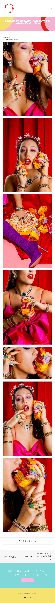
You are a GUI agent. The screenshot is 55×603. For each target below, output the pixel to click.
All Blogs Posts (27, 556)
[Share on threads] (23, 541)
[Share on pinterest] (25, 541)
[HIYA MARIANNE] (9, 8)
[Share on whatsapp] (30, 541)
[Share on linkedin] (27, 541)
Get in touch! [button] (27, 580)
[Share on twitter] (21, 541)
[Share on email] (36, 541)
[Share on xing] (34, 541)
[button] (51, 8)
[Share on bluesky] (32, 541)
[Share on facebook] (19, 541)
